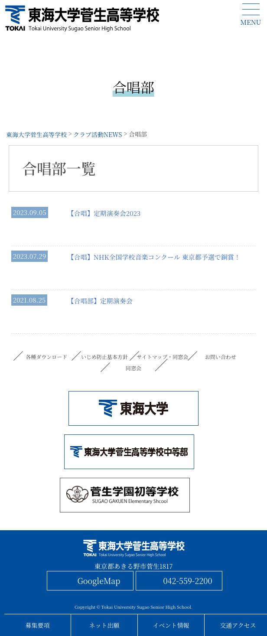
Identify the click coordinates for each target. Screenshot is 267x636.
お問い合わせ (220, 356)
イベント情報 (171, 625)
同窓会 (133, 368)
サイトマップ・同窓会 (163, 356)
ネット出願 (104, 625)
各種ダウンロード (46, 356)
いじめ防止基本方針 (104, 356)
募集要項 (38, 625)
